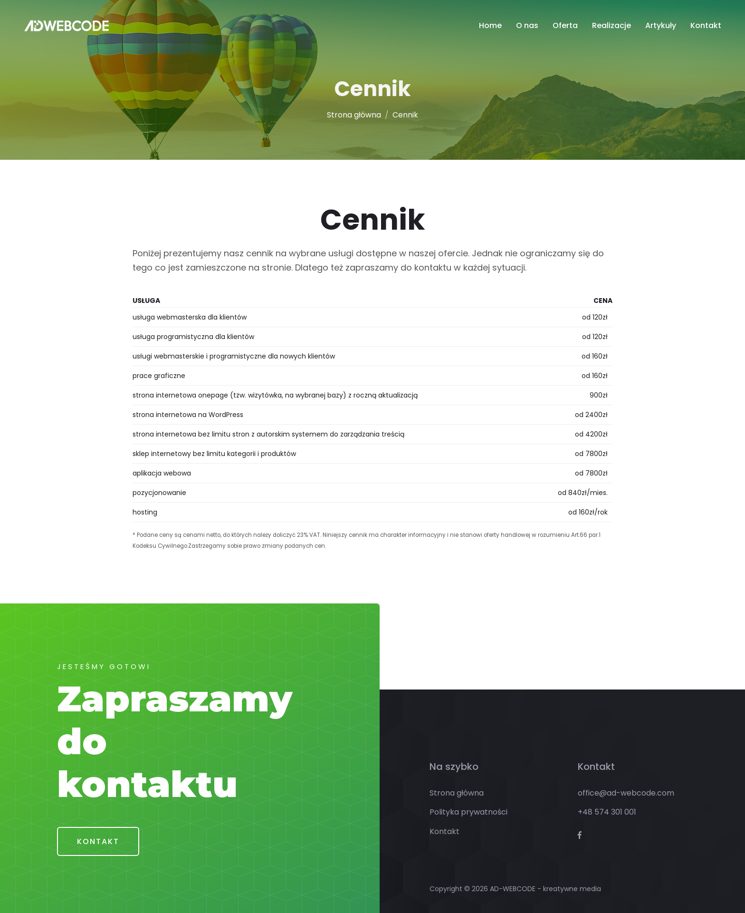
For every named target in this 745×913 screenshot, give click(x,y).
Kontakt (705, 25)
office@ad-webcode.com (626, 792)
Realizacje (611, 25)
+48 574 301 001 (607, 811)
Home (490, 25)
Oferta (565, 25)
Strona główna (354, 114)
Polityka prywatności (468, 811)
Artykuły (660, 25)
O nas (527, 25)
